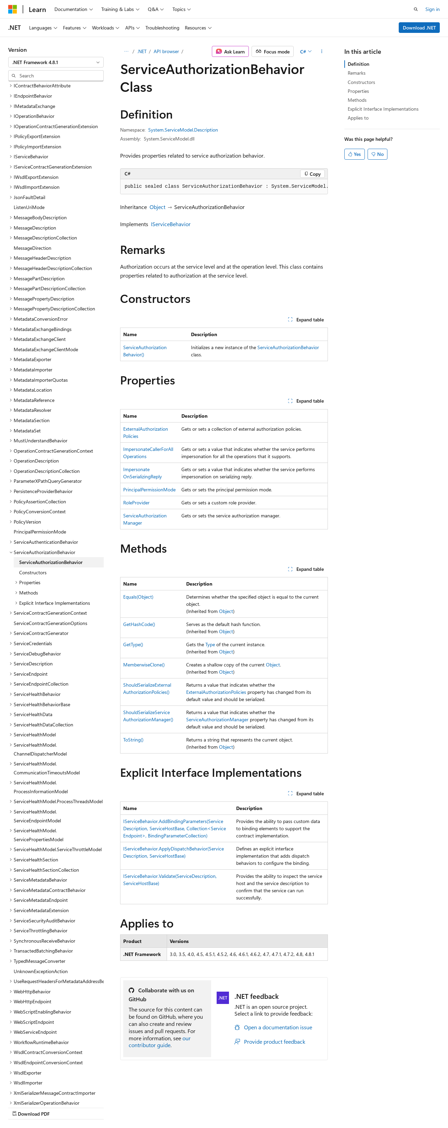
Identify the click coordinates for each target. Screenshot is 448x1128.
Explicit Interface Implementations (383, 109)
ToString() (133, 739)
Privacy (149, 1107)
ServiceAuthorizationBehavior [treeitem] (50, 502)
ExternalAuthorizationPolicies (216, 692)
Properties (358, 91)
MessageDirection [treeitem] (32, 188)
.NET (141, 51)
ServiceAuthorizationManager (217, 719)
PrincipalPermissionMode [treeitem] (40, 472)
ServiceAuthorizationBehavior (288, 347)
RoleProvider (136, 502)
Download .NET (419, 27)
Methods (357, 100)
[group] (224, 186)
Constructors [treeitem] (33, 513)
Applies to (358, 117)
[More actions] (322, 51)
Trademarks (217, 1107)
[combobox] (56, 62)
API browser (166, 51)
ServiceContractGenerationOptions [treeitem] (50, 563)
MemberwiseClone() (144, 664)
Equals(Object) (138, 596)
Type (210, 644)
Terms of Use (183, 1107)
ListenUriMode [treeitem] (29, 147)
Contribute (122, 1107)
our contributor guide (160, 1041)
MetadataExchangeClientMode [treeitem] (46, 289)
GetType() (133, 644)
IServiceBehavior (171, 224)
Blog (93, 1107)
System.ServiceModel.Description (183, 129)
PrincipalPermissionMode (149, 489)
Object (157, 206)
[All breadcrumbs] (126, 51)
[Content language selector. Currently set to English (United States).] (39, 1090)
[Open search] (416, 9)
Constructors (361, 82)
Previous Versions (62, 1107)
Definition (358, 64)
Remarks (357, 73)
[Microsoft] (12, 9)
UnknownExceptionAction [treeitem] (41, 911)
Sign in (432, 9)
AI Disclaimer (22, 1107)
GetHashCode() (139, 624)
